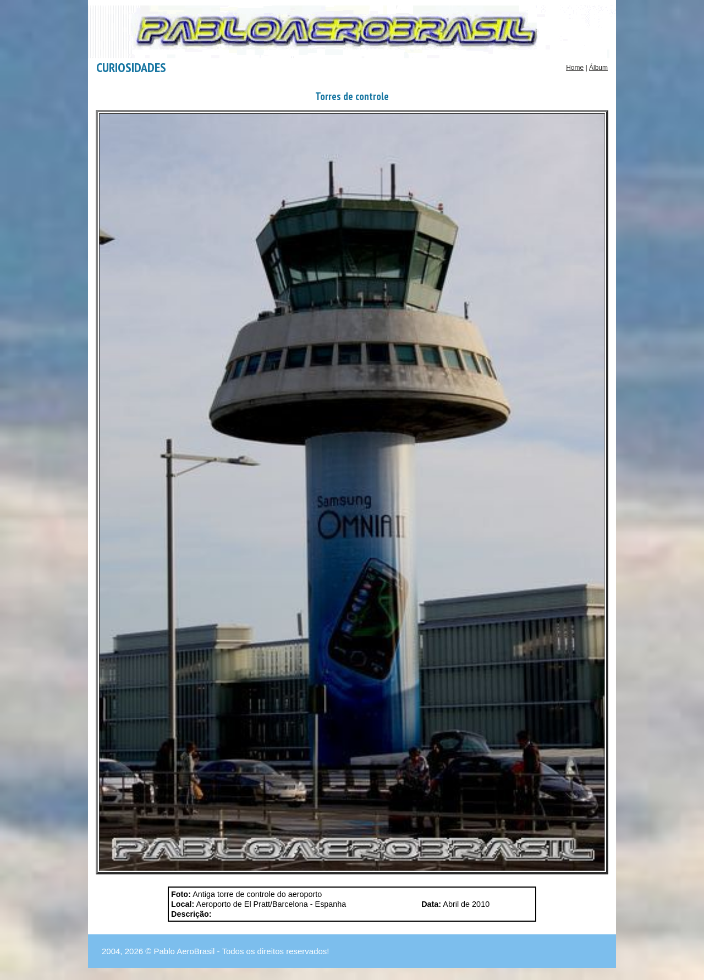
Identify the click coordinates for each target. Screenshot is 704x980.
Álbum (598, 67)
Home (575, 67)
